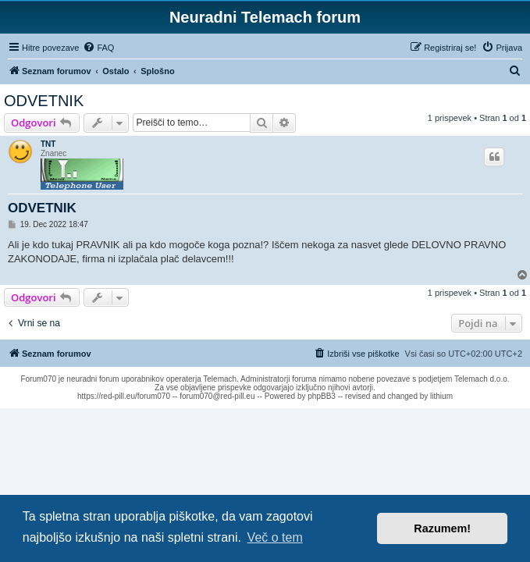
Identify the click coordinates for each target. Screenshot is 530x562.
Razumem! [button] (442, 528)
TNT (48, 144)
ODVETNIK (44, 100)
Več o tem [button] (275, 537)
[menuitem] (98, 47)
